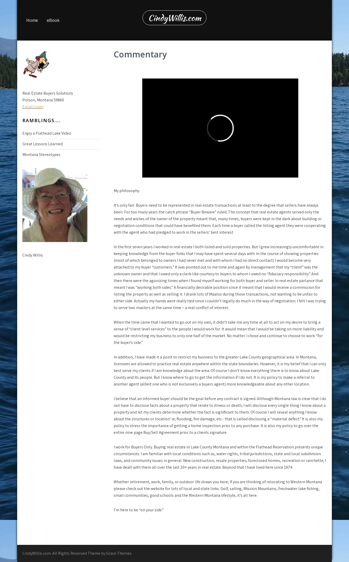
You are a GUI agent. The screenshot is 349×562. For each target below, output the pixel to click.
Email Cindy (32, 106)
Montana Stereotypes (41, 154)
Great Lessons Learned (42, 144)
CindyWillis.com (174, 18)
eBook (53, 20)
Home (32, 20)
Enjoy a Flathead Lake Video (46, 133)
